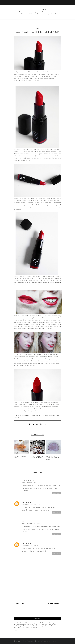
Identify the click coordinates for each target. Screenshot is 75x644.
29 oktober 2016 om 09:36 (31, 504)
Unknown (26, 502)
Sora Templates (29, 641)
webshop (28, 154)
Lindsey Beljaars (30, 480)
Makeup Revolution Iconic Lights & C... (37, 457)
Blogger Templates (43, 641)
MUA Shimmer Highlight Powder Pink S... (52, 457)
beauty (38, 28)
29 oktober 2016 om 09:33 (31, 482)
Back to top (56, 641)
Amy (24, 521)
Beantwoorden (56, 493)
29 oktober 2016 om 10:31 (31, 545)
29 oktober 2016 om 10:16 (31, 524)
